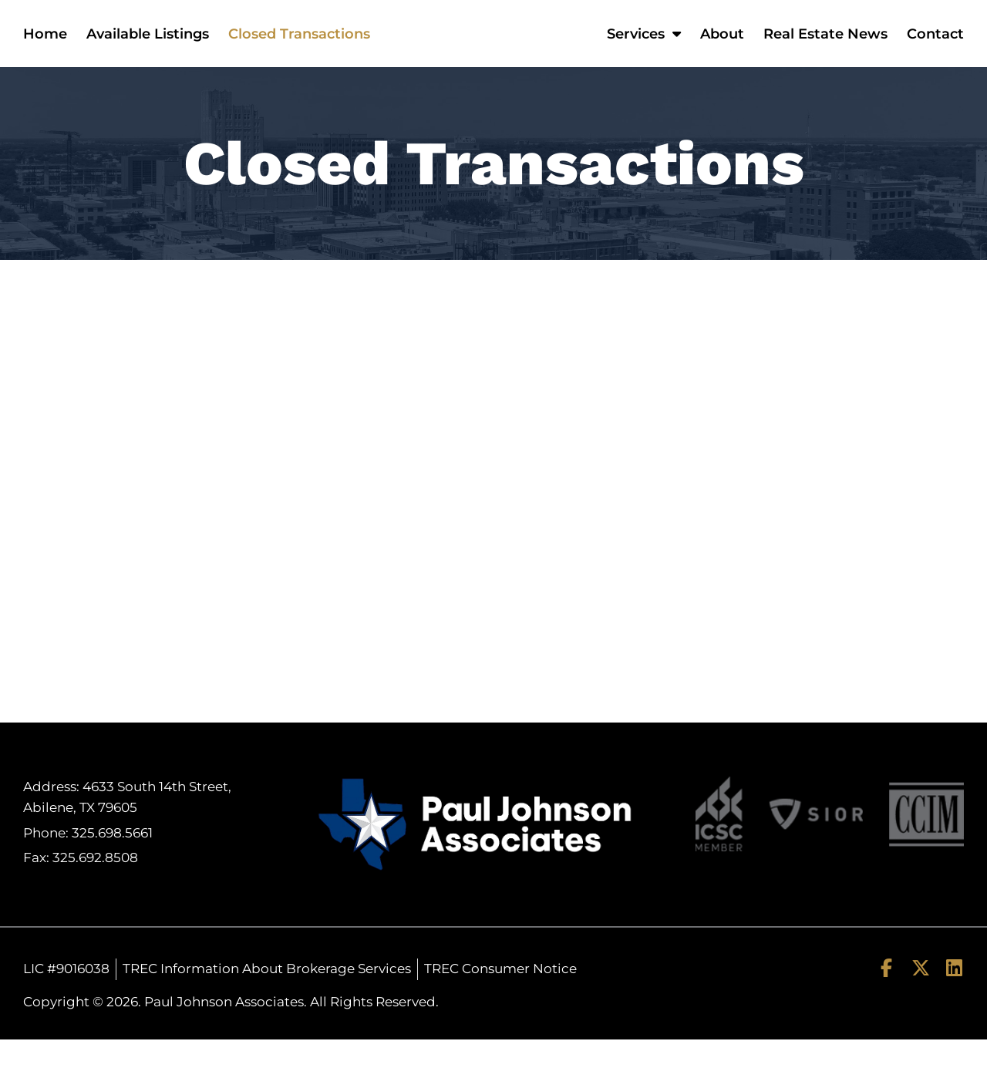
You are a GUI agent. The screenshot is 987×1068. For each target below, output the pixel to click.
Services (644, 48)
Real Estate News (825, 48)
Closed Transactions (299, 48)
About (722, 48)
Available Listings (147, 48)
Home (45, 48)
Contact (935, 48)
